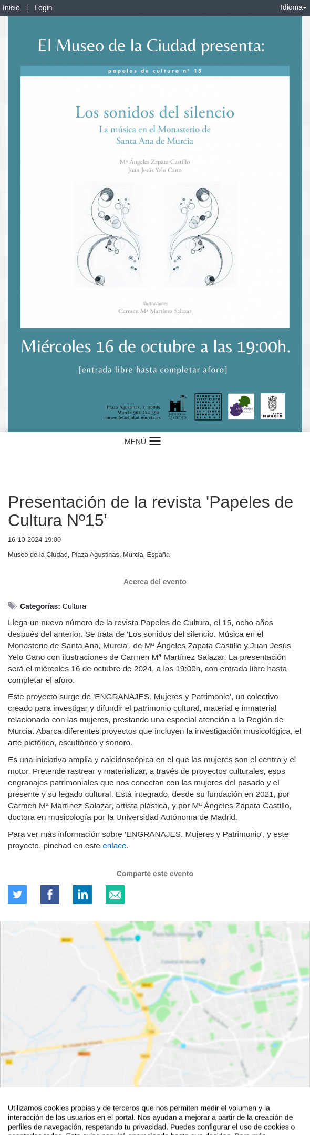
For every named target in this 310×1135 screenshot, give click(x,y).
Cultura (74, 606)
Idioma (294, 7)
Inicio (11, 8)
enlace (114, 845)
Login (43, 8)
